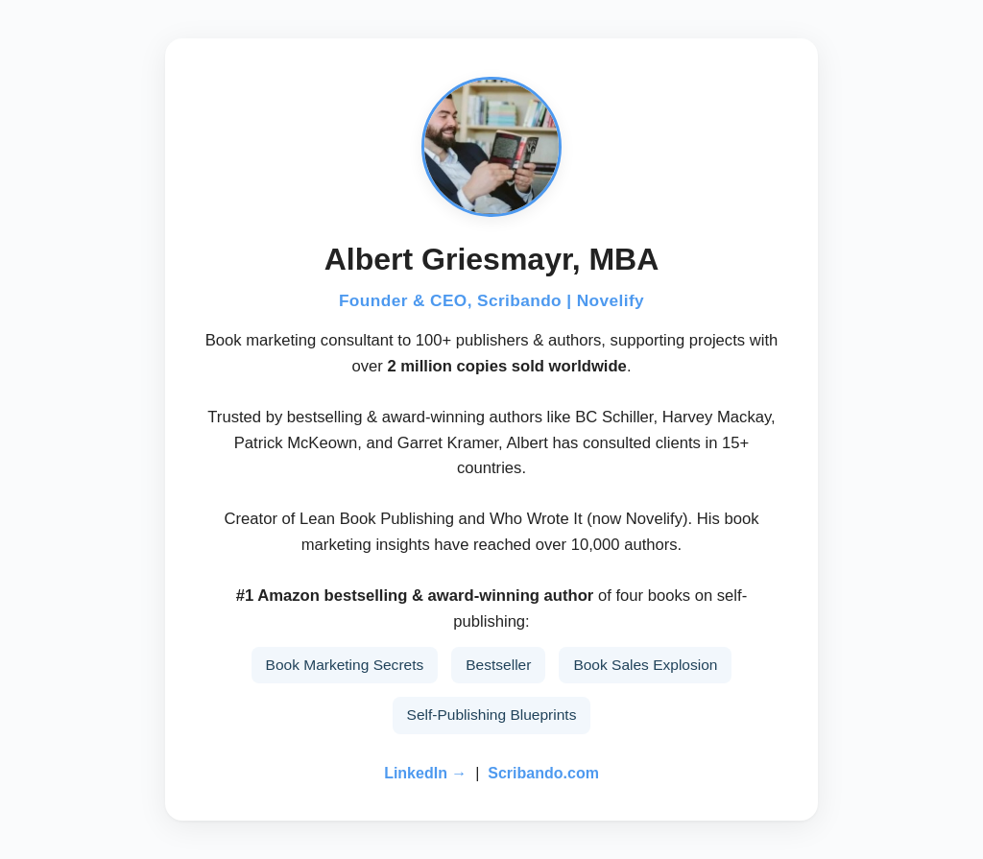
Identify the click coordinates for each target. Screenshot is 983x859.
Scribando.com (543, 773)
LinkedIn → (425, 773)
